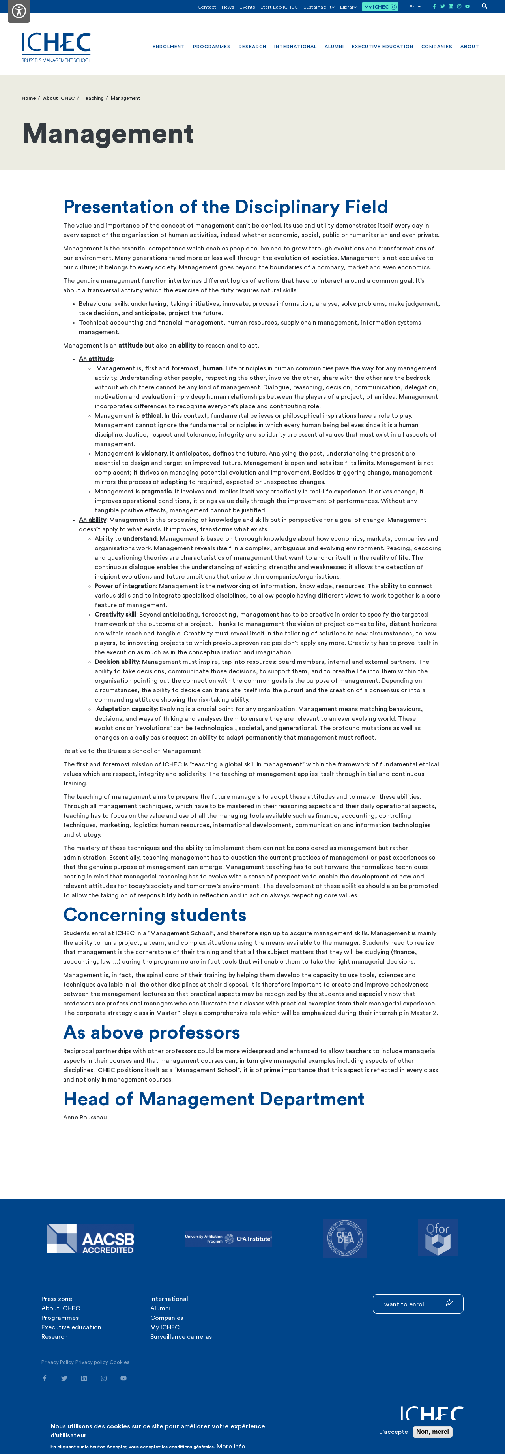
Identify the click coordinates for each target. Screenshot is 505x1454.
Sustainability (319, 7)
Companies (437, 46)
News (228, 7)
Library (348, 7)
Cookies (119, 1362)
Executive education (382, 46)
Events (247, 7)
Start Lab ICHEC (279, 7)
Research (252, 46)
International (295, 46)
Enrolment (169, 46)
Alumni (334, 46)
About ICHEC (59, 98)
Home (29, 98)
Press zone (56, 1299)
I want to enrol (418, 1303)
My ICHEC (376, 7)
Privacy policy (91, 1362)
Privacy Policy (57, 1362)
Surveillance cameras (181, 1337)
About (469, 46)
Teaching (93, 98)
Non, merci (432, 1431)
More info (231, 1446)
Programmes (212, 46)
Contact (207, 7)
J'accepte (393, 1432)
